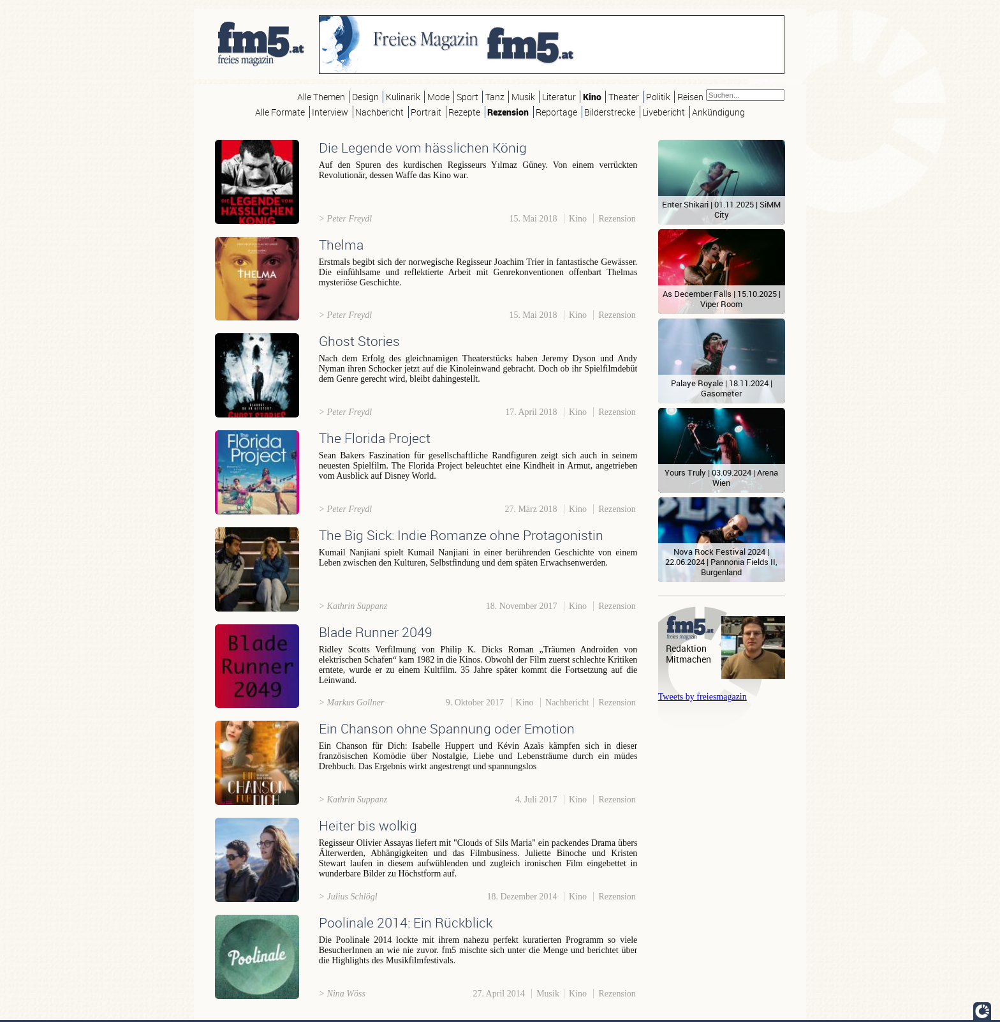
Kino (592, 97)
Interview (330, 112)
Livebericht (663, 112)
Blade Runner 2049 (375, 632)
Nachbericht (379, 112)
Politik (658, 97)
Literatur (559, 97)
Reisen (690, 97)
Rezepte (464, 112)
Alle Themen (321, 97)
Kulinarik (403, 97)
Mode (438, 97)
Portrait (426, 112)
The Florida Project (374, 438)
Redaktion (686, 648)
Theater (623, 97)
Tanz (494, 97)
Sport (467, 97)
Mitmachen (688, 659)
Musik (523, 97)
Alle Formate (280, 112)
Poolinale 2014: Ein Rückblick (405, 922)
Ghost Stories (359, 341)
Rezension (508, 112)
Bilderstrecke (609, 112)
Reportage (556, 112)
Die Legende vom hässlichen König (423, 147)
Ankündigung (718, 112)
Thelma (341, 244)
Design (365, 97)
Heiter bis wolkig (368, 825)
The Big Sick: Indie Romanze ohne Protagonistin (461, 535)
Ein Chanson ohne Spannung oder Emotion (447, 728)
